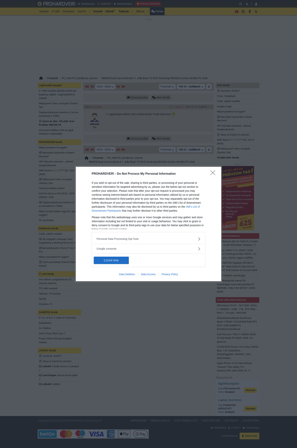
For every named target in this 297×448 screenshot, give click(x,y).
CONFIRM (111, 260)
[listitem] (148, 239)
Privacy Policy (170, 274)
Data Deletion (127, 274)
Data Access (148, 274)
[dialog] (148, 224)
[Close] (214, 174)
